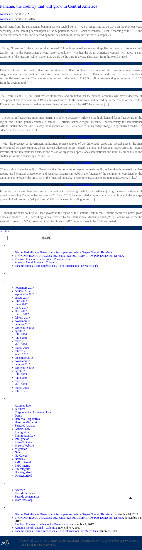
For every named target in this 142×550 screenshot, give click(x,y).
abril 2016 (21, 344)
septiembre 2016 (24, 327)
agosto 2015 (22, 371)
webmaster (6, 19)
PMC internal (23, 462)
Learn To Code (23, 442)
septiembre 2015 (24, 367)
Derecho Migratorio (26, 422)
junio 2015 (21, 377)
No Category (22, 455)
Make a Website (24, 445)
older (5, 231)
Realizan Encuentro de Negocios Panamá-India (43, 259)
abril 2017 (21, 311)
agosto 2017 (22, 297)
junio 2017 (21, 304)
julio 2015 (21, 374)
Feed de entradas (25, 493)
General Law (22, 428)
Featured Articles (25, 425)
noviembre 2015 (24, 361)
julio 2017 (21, 301)
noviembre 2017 (24, 287)
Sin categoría (22, 468)
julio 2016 (21, 334)
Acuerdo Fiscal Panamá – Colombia (36, 262)
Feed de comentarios (27, 496)
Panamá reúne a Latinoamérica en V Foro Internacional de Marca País (56, 265)
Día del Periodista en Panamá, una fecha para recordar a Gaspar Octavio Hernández (64, 252)
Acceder (20, 489)
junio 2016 (21, 337)
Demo (18, 415)
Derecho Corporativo (27, 418)
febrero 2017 (22, 317)
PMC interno (22, 465)
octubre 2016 (22, 324)
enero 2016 (21, 354)
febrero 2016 (22, 351)
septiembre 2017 (24, 294)
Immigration (22, 432)
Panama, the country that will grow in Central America (48, 6)
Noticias (20, 458)
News (68, 41)
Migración (21, 448)
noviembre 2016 (24, 321)
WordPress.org (23, 499)
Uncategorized (82, 41)
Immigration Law (25, 435)
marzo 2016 (22, 347)
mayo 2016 (21, 341)
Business (20, 408)
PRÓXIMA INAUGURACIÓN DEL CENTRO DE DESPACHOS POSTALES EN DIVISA (69, 255)
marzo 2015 (22, 387)
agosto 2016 (22, 331)
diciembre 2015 (24, 357)
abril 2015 (21, 384)
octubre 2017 (22, 291)
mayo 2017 (21, 307)
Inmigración (22, 438)
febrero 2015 (22, 391)
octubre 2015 (22, 364)
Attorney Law (23, 405)
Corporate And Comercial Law (33, 412)
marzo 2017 (22, 314)
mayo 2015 (21, 381)
